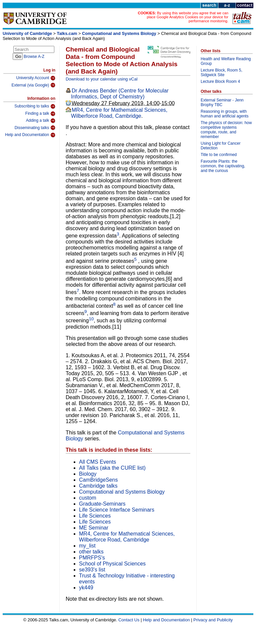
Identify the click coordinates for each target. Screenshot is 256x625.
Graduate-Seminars (102, 504)
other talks (91, 551)
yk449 (86, 587)
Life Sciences (95, 516)
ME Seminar (93, 528)
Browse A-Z (34, 56)
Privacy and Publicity (213, 619)
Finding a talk (40, 113)
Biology (87, 474)
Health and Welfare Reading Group (226, 61)
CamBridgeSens (98, 480)
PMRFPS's (92, 557)
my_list (87, 545)
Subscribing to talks (34, 106)
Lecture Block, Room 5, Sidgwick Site (221, 72)
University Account (35, 78)
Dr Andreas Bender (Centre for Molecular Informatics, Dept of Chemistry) (120, 93)
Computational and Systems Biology (119, 33)
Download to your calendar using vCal (102, 79)
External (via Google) (33, 85)
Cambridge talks (98, 486)
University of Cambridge (27, 33)
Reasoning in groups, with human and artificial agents (224, 113)
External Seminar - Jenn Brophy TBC (222, 102)
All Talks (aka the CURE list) (112, 468)
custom (87, 498)
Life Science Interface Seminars (116, 510)
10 (91, 318)
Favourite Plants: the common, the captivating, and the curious (223, 166)
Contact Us (128, 619)
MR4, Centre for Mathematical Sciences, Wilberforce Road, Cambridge (119, 113)
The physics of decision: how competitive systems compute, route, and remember (226, 129)
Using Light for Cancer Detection (220, 145)
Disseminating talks (35, 127)
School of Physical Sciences (112, 563)
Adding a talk (40, 120)
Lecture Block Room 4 (220, 81)
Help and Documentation (30, 135)
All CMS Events (97, 462)
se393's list (92, 569)
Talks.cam (67, 33)
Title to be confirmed (219, 154)
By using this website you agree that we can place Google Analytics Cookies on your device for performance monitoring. (187, 17)
